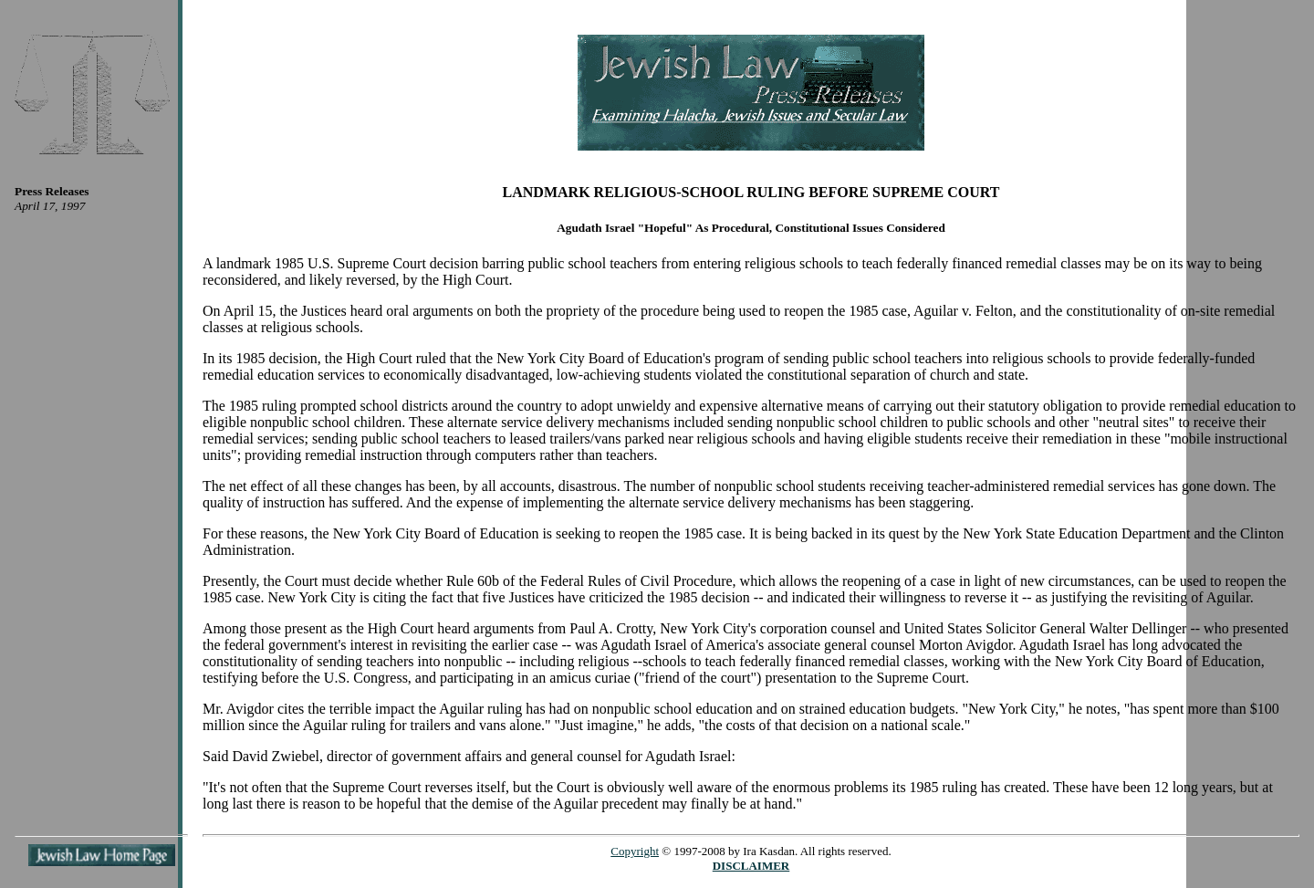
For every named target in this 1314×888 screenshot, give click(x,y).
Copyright (634, 851)
